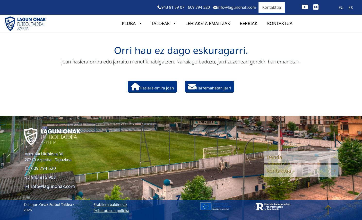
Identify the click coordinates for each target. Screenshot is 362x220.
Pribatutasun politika (111, 210)
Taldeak (161, 23)
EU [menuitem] (341, 7)
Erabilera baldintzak (110, 204)
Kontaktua (271, 7)
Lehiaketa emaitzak (207, 23)
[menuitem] (341, 7)
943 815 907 (40, 177)
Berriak (249, 23)
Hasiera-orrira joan (152, 87)
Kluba (129, 23)
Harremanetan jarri (209, 87)
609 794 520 (40, 168)
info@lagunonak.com (50, 186)
